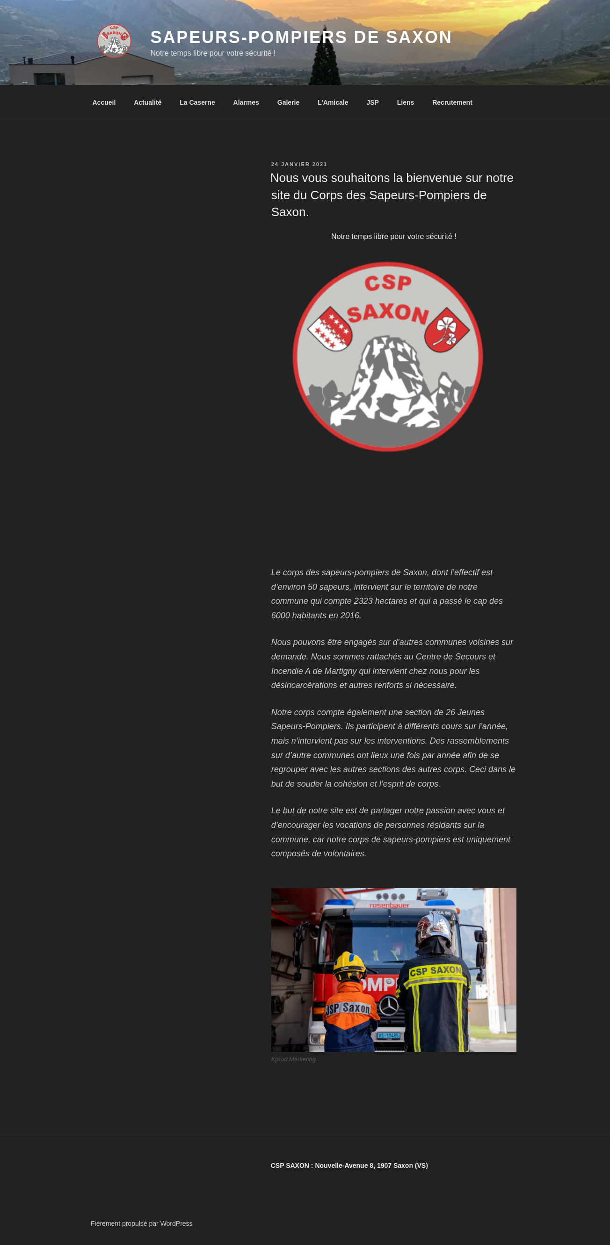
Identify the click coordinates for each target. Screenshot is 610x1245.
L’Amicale (333, 102)
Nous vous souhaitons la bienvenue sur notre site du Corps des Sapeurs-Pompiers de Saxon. (392, 195)
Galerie (288, 102)
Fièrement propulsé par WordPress (142, 1223)
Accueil (104, 102)
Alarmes (246, 102)
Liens (405, 102)
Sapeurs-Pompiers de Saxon (302, 37)
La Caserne (197, 102)
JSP (372, 102)
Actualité (147, 102)
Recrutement (452, 102)
